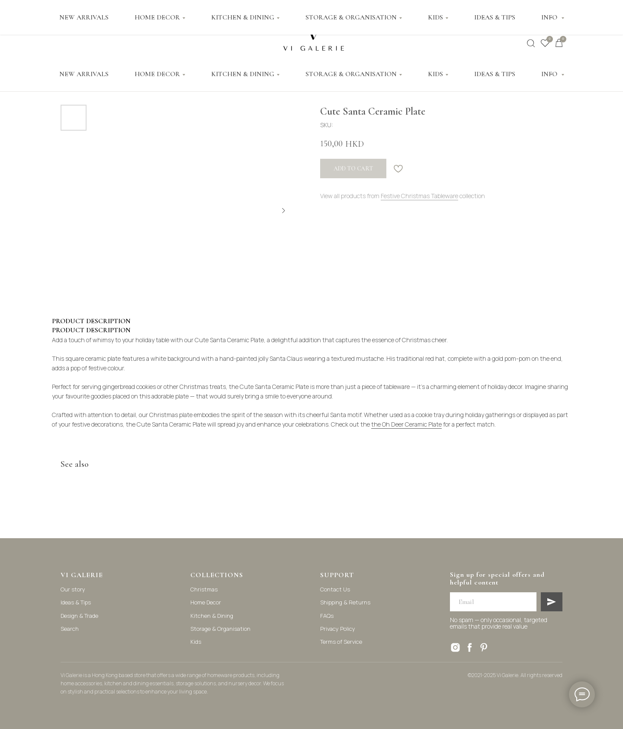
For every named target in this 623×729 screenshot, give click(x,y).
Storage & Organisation (220, 629)
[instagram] (455, 647)
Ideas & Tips (76, 602)
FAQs (327, 616)
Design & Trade (79, 616)
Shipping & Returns (345, 602)
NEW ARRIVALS (84, 74)
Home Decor (205, 602)
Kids (195, 642)
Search (70, 629)
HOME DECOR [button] (157, 74)
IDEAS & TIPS (494, 74)
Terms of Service (341, 642)
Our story (73, 589)
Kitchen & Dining (211, 616)
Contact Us (335, 589)
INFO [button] (550, 74)
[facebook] (469, 647)
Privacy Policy (337, 629)
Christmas (204, 589)
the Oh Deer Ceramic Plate (406, 424)
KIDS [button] (435, 74)
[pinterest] (483, 647)
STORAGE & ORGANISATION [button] (351, 74)
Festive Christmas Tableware (419, 196)
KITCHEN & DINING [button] (242, 74)
